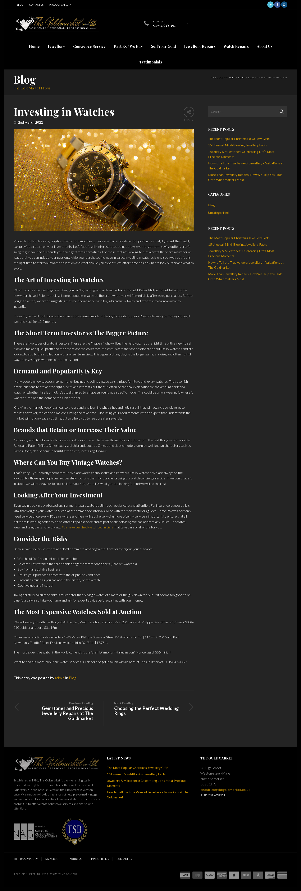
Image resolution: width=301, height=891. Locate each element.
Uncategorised (218, 212)
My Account (53, 858)
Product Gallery (60, 4)
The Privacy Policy (26, 858)
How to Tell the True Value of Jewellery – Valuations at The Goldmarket (246, 165)
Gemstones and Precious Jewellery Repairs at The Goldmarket (58, 711)
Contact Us (36, 4)
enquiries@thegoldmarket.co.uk (225, 790)
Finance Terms (99, 858)
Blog (20, 4)
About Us (76, 858)
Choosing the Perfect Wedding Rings (148, 708)
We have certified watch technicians (88, 527)
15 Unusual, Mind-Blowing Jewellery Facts (237, 145)
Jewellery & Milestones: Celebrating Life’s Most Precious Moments (241, 154)
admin (60, 677)
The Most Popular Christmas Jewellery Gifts (239, 139)
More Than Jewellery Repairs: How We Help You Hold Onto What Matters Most (245, 177)
